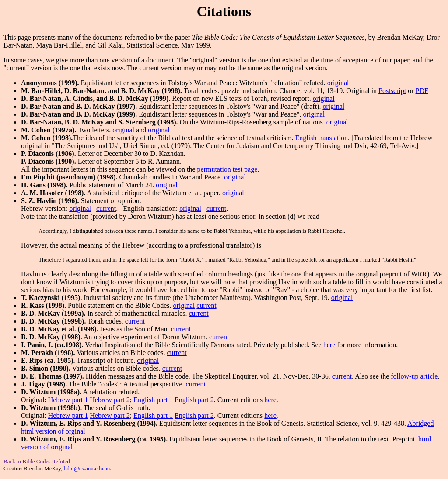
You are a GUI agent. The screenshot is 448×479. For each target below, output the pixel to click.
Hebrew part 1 (68, 399)
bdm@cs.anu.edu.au (87, 468)
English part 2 (194, 399)
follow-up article (414, 376)
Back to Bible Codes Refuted (37, 461)
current (106, 208)
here (329, 344)
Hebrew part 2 (110, 399)
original (338, 82)
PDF (422, 90)
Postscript (392, 90)
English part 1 (153, 399)
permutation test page (227, 169)
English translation (321, 137)
